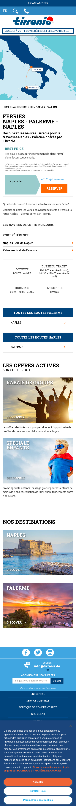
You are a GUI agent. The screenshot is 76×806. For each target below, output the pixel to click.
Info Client (38, 713)
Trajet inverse (55, 179)
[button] (15, 10)
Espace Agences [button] (38, 3)
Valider (57, 680)
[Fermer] (70, 726)
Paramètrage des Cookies (38, 800)
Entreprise (38, 693)
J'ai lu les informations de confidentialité (38, 688)
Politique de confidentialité (38, 707)
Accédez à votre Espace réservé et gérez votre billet (38, 31)
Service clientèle (38, 700)
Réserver (54, 188)
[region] (38, 763)
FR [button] (5, 11)
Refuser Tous (38, 790)
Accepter (38, 782)
